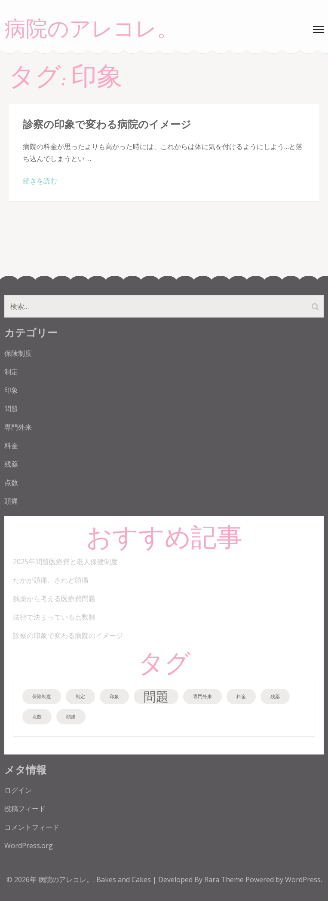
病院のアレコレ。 (91, 29)
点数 (11, 482)
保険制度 (18, 353)
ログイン (18, 790)
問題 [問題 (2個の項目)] (156, 696)
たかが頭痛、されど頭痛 (51, 580)
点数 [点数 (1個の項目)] (37, 717)
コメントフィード (31, 827)
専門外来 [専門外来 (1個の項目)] (202, 696)
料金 (11, 445)
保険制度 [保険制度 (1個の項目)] (41, 696)
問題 (11, 408)
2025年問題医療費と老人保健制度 (65, 561)
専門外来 (18, 427)
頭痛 (11, 501)
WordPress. (303, 879)
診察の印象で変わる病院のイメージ (107, 124)
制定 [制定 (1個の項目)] (80, 696)
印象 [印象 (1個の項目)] (114, 696)
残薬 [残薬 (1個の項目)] (275, 696)
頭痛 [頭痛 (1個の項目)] (71, 717)
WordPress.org (28, 845)
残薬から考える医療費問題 (54, 598)
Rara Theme (224, 879)
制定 (11, 371)
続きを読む (40, 181)
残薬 (11, 464)
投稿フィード (25, 808)
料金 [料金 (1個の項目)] (241, 696)
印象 (11, 390)
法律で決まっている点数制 (54, 617)
